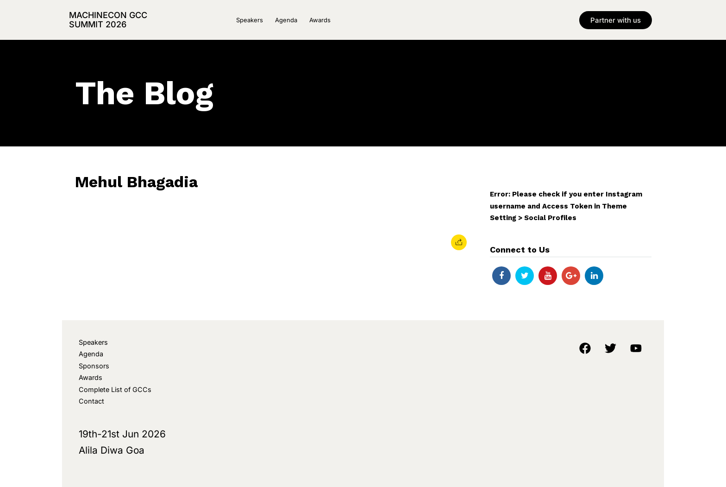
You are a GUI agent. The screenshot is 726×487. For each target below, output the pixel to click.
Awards (320, 20)
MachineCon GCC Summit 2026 (108, 19)
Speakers (249, 20)
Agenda (286, 20)
